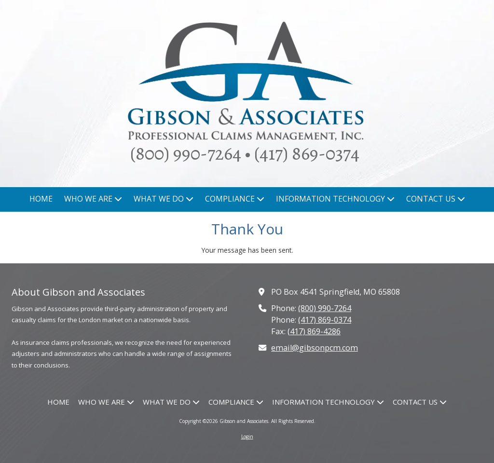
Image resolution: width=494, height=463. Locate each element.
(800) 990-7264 (324, 308)
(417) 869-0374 (324, 319)
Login (247, 436)
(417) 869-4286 (314, 331)
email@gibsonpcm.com (314, 347)
